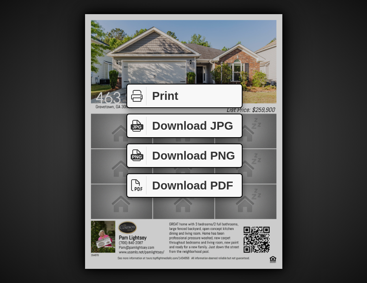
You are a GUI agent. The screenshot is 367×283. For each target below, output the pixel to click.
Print (152, 96)
